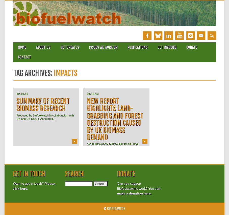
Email (201, 35)
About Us (43, 47)
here (23, 188)
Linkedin (168, 35)
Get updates (69, 47)
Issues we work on (103, 47)
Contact (24, 57)
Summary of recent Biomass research (42, 104)
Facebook (147, 35)
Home (22, 47)
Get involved (167, 47)
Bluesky (158, 35)
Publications (137, 47)
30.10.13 (93, 93)
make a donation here (134, 193)
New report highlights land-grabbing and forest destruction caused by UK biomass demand (115, 119)
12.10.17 (22, 93)
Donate (191, 47)
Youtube (179, 35)
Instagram (190, 35)
